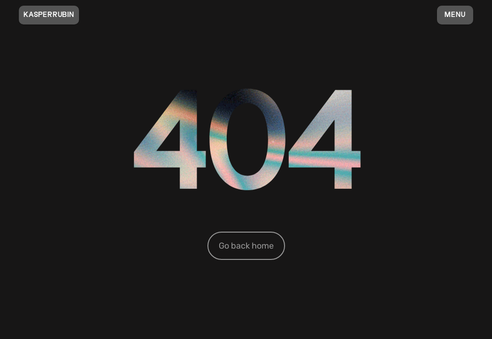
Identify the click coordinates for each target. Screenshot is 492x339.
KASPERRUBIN (49, 14)
